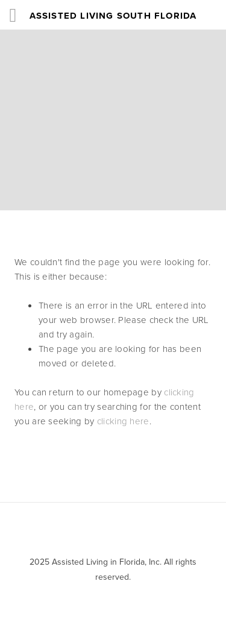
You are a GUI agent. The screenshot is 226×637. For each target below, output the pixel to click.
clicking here (123, 421)
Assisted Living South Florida (113, 15)
